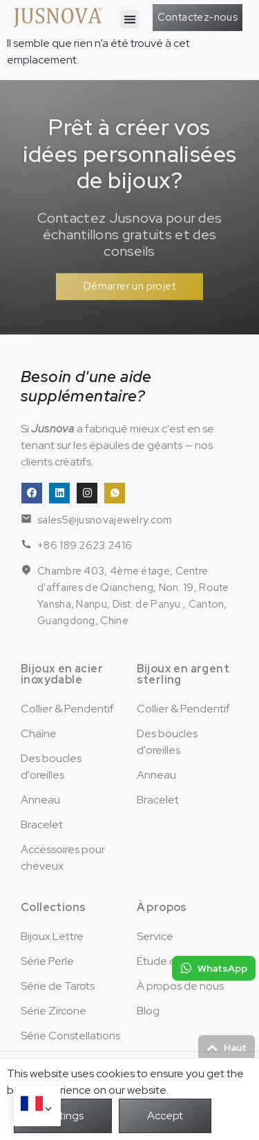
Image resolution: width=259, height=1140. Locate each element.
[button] (129, 19)
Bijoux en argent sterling (183, 674)
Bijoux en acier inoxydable (62, 674)
